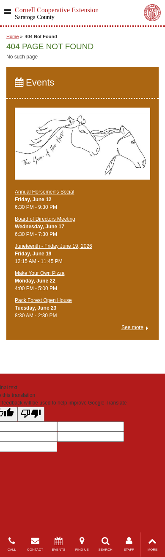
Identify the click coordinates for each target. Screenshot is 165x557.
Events (34, 82)
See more (132, 327)
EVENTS (58, 544)
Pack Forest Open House (43, 300)
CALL (11, 544)
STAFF (128, 544)
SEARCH (105, 544)
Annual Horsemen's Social (44, 192)
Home (12, 36)
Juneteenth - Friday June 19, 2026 (53, 246)
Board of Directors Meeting (45, 219)
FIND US (81, 544)
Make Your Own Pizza (39, 273)
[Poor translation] (30, 414)
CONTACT (34, 544)
